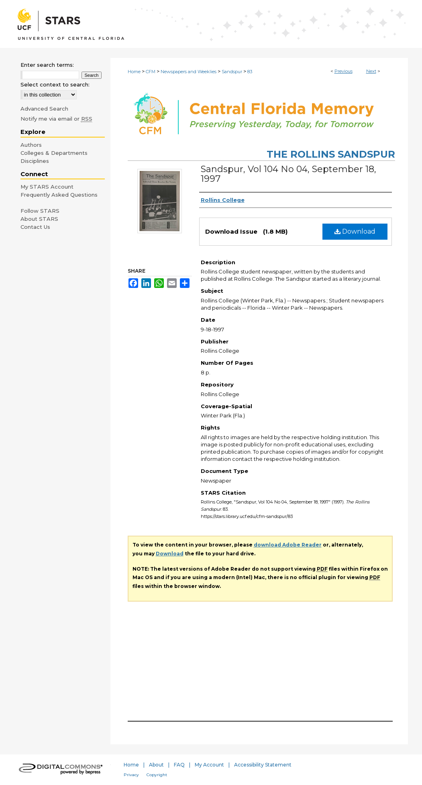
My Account (209, 765)
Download (354, 231)
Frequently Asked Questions (59, 194)
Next (371, 71)
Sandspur (232, 71)
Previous (343, 71)
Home (134, 71)
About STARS (39, 219)
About (156, 765)
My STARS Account (46, 186)
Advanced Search (44, 108)
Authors (31, 145)
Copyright (157, 774)
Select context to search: (55, 84)
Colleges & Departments (54, 153)
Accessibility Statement (263, 765)
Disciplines (34, 161)
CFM (150, 71)
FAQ (179, 765)
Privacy (131, 774)
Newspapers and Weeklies (188, 71)
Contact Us (35, 227)
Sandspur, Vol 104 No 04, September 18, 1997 (288, 174)
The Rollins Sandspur (331, 154)
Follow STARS (39, 211)
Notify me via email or (56, 118)
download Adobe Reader (288, 545)
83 (249, 71)
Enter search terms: (47, 65)
